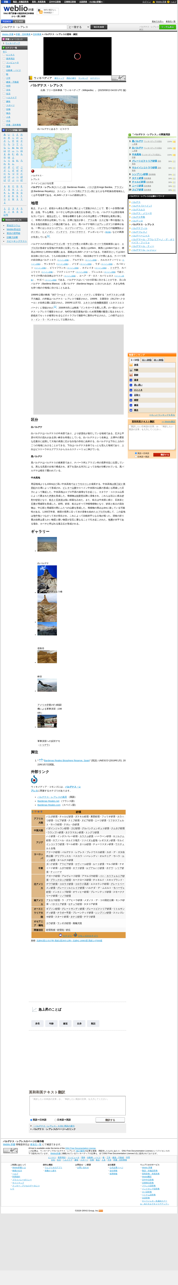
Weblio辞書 (55, 1153)
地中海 (36, 515)
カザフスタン (113, 294)
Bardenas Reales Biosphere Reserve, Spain (67, 760)
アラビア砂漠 (66, 864)
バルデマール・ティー (142, 246)
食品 (8, 113)
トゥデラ (114, 267)
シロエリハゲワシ (54, 228)
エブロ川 (100, 511)
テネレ (67, 824)
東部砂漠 (95, 816)
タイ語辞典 (147, 1192)
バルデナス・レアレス (73, 852)
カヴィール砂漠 (83, 864)
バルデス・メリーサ (141, 213)
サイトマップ (18, 1183)
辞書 (6, 2)
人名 (8, 117)
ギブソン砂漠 (53, 908)
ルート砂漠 (98, 864)
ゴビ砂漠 (75, 828)
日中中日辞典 (55, 2)
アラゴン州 (87, 191)
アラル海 (92, 220)
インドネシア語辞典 (151, 1189)
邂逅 (65, 1023)
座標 (33, 940)
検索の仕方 (17, 1171)
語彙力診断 (12, 237)
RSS (101, 1211)
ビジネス (10, 55)
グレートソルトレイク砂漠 (70, 888)
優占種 (59, 224)
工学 (8, 78)
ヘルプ (173, 2)
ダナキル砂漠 (82, 816)
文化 (8, 90)
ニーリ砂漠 (100, 820)
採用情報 (113, 1174)
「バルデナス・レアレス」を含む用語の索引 (54, 1126)
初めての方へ (158, 21)
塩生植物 (42, 224)
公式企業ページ (116, 1167)
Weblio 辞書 (161, 2)
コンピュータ (12, 62)
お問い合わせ (83, 1167)
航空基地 (78, 311)
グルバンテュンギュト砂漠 (95, 828)
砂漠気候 (50, 930)
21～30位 (158, 360)
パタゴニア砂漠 (58, 904)
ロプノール (58, 840)
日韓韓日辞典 (70, 2)
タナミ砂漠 (76, 916)
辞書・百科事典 (23, 34)
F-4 (55, 705)
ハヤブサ (101, 228)
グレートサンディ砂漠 (73, 908)
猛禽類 (116, 228)
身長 (37, 1023)
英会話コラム (13, 225)
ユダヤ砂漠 (65, 868)
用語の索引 (71, 78)
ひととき (138, 390)
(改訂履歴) (80, 1151)
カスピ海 (103, 220)
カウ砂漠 (50, 923)
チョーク (42, 208)
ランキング (83, 78)
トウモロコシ (82, 484)
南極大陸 (77, 923)
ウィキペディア (43, 78)
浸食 (87, 208)
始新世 (79, 496)
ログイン (146, 1)
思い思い (138, 385)
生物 (8, 109)
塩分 (76, 220)
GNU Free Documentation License (80, 1148)
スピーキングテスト (17, 241)
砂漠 (81, 433)
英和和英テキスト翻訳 (47, 1092)
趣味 (8, 101)
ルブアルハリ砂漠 (95, 868)
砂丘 (68, 930)
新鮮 (136, 375)
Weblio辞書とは (19, 1167)
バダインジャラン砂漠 (57, 828)
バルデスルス (138, 209)
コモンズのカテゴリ (88, 936)
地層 (110, 519)
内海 (51, 496)
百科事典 (37, 34)
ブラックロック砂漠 (60, 880)
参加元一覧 (171, 21)
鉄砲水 (34, 315)
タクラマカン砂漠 (74, 832)
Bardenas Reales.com (48, 805)
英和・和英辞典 (39, 2)
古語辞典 (83, 2)
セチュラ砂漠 (75, 904)
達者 (136, 380)
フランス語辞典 (149, 1186)
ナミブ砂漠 (74, 820)
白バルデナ (137, 147)
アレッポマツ (106, 224)
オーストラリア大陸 (38, 913)
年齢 (51, 1023)
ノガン (36, 232)
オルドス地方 (73, 840)
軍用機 (97, 311)
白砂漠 (75, 824)
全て (5, 52)
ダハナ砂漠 (52, 864)
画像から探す (50, 1171)
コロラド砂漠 (66, 884)
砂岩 (51, 208)
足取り (137, 395)
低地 (117, 220)
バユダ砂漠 (52, 816)
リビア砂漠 (60, 820)
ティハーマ (56, 872)
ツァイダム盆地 (89, 840)
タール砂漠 (85, 844)
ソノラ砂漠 (65, 895)
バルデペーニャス (140, 235)
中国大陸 (38, 830)
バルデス (136, 202)
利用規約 (16, 1177)
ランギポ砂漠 (64, 923)
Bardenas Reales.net (48, 801)
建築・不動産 (12, 82)
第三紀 (117, 484)
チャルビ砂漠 (66, 816)
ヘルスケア (11, 97)
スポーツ (10, 105)
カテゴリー (95, 78)
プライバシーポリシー (22, 1180)
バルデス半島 (138, 217)
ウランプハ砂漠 (55, 832)
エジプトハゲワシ (74, 228)
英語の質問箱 (13, 233)
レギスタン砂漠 (107, 840)
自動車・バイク (13, 70)
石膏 (35, 441)
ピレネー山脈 (69, 488)
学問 (8, 86)
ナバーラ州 (74, 191)
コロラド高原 (82, 884)
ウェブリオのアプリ (53, 1167)
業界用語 (10, 58)
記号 (6, 215)
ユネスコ (87, 302)
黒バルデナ (137, 141)
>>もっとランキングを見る (162, 415)
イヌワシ (90, 228)
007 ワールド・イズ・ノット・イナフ (71, 294)
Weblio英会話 (14, 229)
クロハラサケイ (77, 232)
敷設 (93, 1023)
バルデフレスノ (139, 232)
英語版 (108, 232)
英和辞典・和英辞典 (151, 1174)
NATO (68, 311)
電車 (8, 66)
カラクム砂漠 (86, 836)
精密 (136, 400)
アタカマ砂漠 (53, 900)
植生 (49, 216)
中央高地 (136, 154)
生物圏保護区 (101, 302)
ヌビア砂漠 (87, 820)
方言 (8, 121)
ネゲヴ (109, 868)
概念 (136, 410)
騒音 (105, 311)
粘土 (33, 208)
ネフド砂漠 (78, 868)
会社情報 (113, 1171)
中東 (40, 868)
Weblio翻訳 (147, 1177)
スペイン (61, 191)
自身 (79, 1023)
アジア (39, 842)
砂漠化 (60, 930)
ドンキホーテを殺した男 (93, 307)
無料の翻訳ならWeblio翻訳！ (50, 11)
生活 (8, 93)
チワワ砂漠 (52, 884)
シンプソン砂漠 (103, 912)
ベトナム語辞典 (149, 1195)
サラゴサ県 (73, 244)
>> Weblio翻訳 (168, 421)
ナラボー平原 (64, 912)
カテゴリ (67, 936)
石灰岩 (59, 500)
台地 (38, 212)
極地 (40, 925)
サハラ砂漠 (56, 824)
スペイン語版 (63, 260)
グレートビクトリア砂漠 (98, 908)
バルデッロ (137, 220)
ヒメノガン (48, 232)
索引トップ (59, 78)
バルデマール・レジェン (143, 250)
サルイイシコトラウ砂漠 (144, 167)
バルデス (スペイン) (141, 206)
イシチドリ (61, 232)
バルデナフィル (139, 228)
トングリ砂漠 (92, 832)
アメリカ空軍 (44, 705)
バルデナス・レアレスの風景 (52, 797)
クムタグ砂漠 (118, 828)
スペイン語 (60, 187)
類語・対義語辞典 (21, 2)
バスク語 (91, 187)
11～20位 (147, 360)
